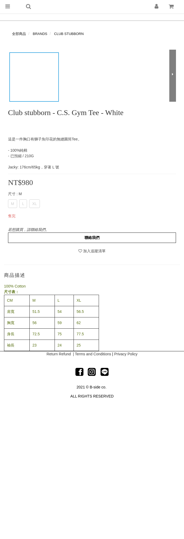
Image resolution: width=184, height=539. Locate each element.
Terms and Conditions (93, 354)
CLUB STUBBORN (69, 34)
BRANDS (40, 34)
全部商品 (19, 34)
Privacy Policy (125, 354)
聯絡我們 (92, 237)
